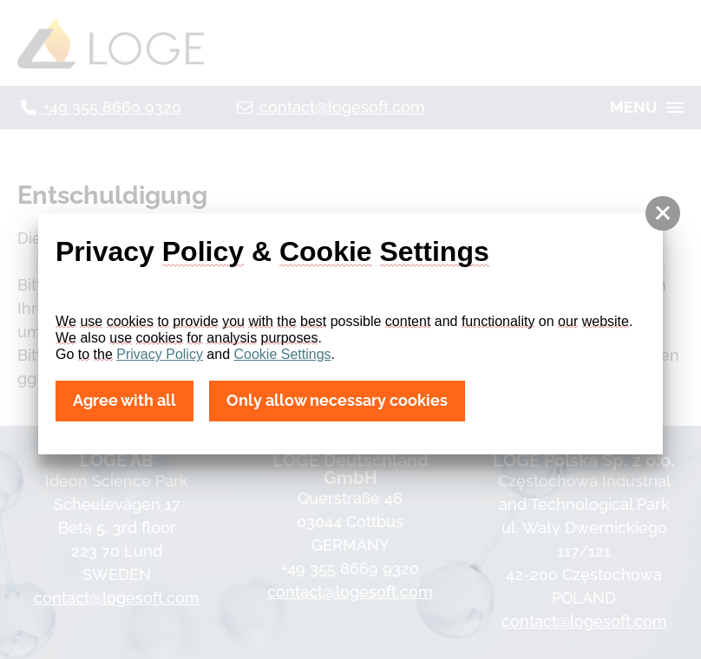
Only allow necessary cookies (337, 401)
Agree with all (124, 401)
